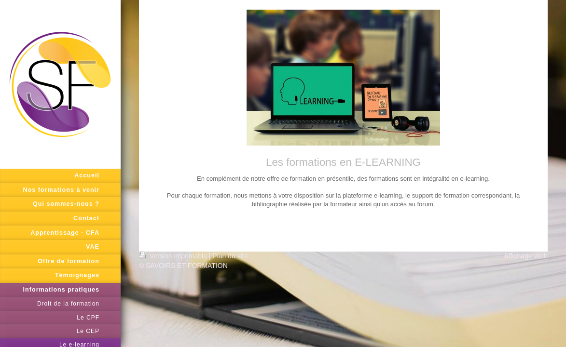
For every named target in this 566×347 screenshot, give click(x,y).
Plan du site (230, 256)
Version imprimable (174, 256)
